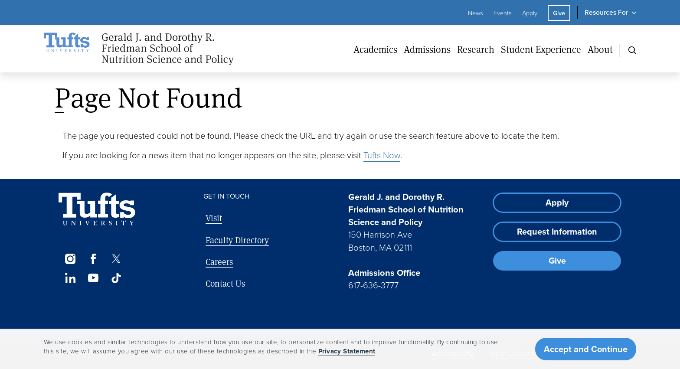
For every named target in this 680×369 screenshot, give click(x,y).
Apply (529, 13)
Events (503, 13)
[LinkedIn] (70, 278)
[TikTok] (116, 278)
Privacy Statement (347, 351)
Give (559, 13)
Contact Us (225, 283)
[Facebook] (93, 259)
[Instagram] (70, 259)
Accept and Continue (586, 349)
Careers (219, 262)
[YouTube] (93, 278)
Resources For (606, 12)
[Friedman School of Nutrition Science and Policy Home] (139, 49)
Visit (214, 218)
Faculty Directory (237, 240)
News (475, 13)
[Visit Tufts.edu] (97, 209)
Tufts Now (381, 155)
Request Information (557, 231)
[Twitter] (116, 259)
